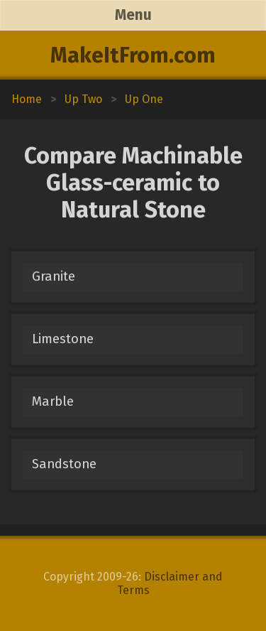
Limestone (63, 339)
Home (26, 99)
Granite (53, 276)
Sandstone (64, 464)
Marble (53, 401)
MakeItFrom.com (133, 55)
